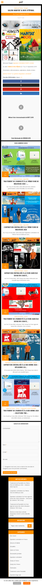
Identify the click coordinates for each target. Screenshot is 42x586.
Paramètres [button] (17, 583)
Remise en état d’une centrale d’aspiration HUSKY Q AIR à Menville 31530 (20, 513)
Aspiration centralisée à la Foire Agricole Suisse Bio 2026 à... (21, 274)
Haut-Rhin (26, 179)
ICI (21, 77)
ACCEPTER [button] (26, 583)
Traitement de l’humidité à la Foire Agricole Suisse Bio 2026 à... (21, 320)
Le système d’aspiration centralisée (21, 74)
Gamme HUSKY (7, 74)
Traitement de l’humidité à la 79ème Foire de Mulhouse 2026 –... (21, 183)
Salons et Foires (18, 8)
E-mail (5, 452)
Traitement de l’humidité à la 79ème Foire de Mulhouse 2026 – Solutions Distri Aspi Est (20, 485)
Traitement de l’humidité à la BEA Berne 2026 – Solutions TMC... (21, 411)
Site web (5, 459)
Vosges (26, 8)
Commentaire (6, 428)
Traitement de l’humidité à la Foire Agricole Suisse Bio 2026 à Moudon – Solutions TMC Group (20, 506)
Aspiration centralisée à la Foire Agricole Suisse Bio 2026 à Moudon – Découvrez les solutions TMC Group (21, 498)
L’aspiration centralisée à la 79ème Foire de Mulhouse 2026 (21, 228)
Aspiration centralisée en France (14, 362)
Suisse (26, 271)
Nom (5, 444)
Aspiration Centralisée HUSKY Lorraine (23, 63)
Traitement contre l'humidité (28, 408)
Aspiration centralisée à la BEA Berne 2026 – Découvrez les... (21, 366)
